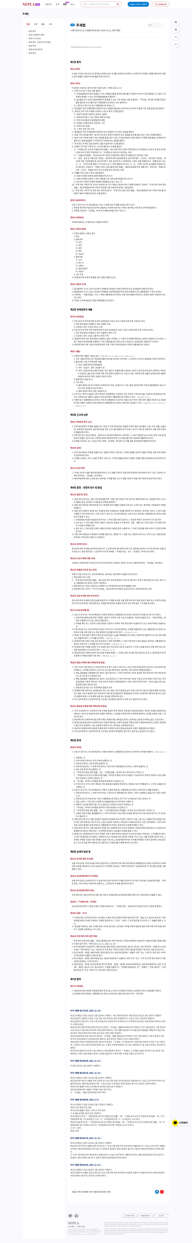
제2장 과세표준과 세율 (34, 35)
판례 (57, 4)
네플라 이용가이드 (145, 1216)
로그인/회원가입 (160, 4)
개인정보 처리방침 (81, 1226)
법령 (65, 4)
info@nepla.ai (82, 1231)
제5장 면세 (30, 45)
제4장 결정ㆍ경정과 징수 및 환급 (38, 42)
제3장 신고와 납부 (33, 38)
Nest (72, 4)
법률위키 (48, 4)
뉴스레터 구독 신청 (129, 1216)
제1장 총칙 (30, 31)
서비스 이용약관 (71, 1226)
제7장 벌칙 (30, 53)
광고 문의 (161, 1216)
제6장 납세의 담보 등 (34, 49)
